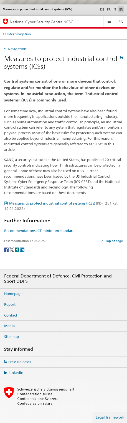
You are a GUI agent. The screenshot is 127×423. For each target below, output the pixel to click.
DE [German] (102, 9)
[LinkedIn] (22, 249)
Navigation (17, 49)
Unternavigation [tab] (18, 34)
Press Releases (19, 362)
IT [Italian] (115, 9)
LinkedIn (16, 372)
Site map (11, 336)
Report (10, 304)
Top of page (114, 241)
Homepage (13, 293)
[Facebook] (6, 249)
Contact (10, 315)
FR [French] (109, 9)
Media (9, 325)
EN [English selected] (121, 9)
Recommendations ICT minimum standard (39, 230)
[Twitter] (12, 249)
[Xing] (17, 249)
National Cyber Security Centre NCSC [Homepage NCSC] (41, 21)
